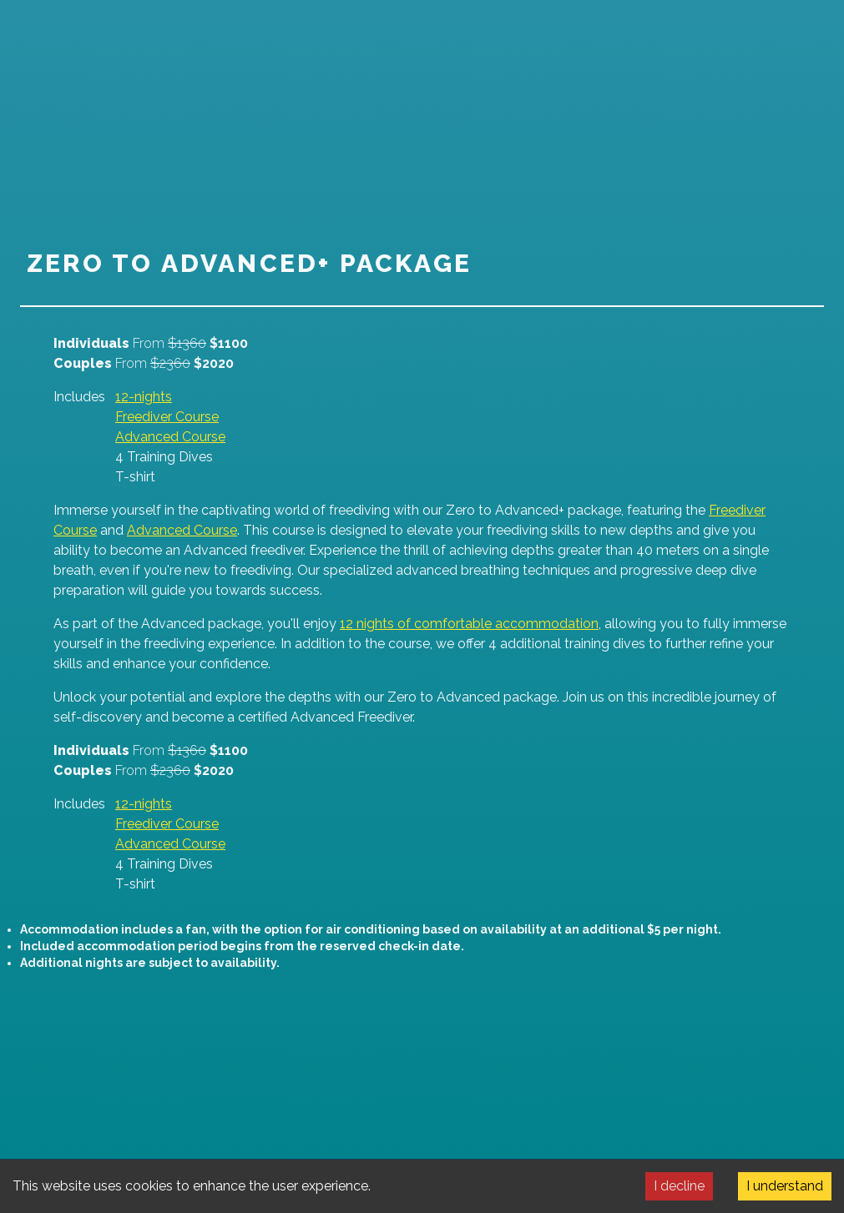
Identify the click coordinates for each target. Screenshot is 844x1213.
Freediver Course (167, 417)
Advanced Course (170, 437)
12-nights (143, 397)
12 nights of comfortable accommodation (469, 624)
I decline (679, 1186)
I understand (784, 1186)
